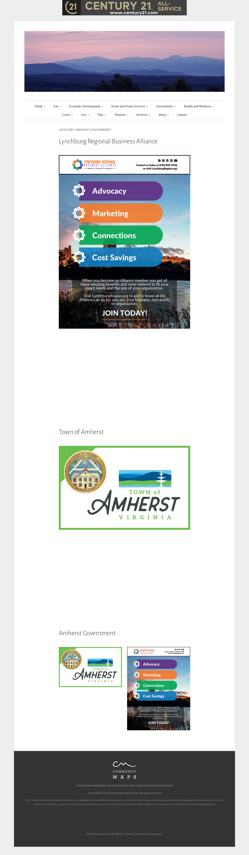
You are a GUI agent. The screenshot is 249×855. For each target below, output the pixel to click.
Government (164, 106)
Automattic (155, 834)
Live (84, 114)
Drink (38, 106)
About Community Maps (90, 785)
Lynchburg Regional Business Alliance (108, 141)
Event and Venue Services (128, 106)
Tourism (119, 114)
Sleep (162, 114)
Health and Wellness (197, 106)
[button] (90, 667)
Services (141, 114)
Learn (66, 114)
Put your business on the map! (124, 785)
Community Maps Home (158, 785)
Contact (182, 114)
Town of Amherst (81, 432)
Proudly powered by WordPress (104, 834)
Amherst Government (87, 633)
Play (100, 114)
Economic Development (84, 106)
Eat (55, 106)
